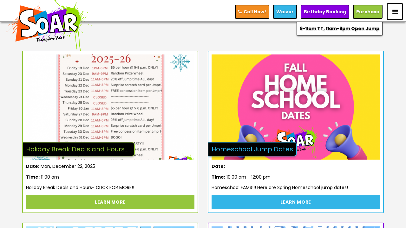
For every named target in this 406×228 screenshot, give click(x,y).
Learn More (110, 202)
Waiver (285, 12)
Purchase (367, 12)
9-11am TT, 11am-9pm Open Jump (339, 28)
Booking (325, 12)
